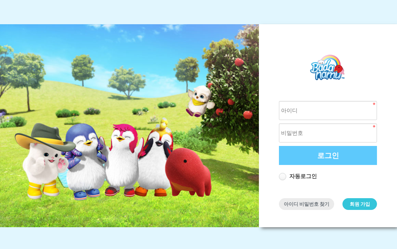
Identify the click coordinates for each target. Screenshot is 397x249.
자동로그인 (303, 176)
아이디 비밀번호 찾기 (306, 204)
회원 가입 (360, 204)
